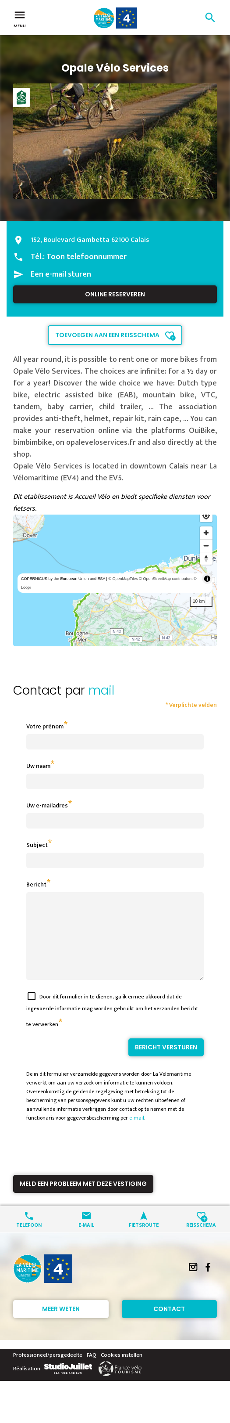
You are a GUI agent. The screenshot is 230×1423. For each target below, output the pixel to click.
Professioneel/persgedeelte (47, 1371)
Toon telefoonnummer (86, 256)
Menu (19, 18)
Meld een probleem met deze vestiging (83, 1199)
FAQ (91, 1371)
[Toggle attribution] (207, 578)
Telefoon (29, 1240)
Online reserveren (115, 294)
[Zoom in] (206, 532)
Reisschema (201, 1240)
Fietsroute (144, 1240)
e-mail (136, 1133)
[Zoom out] (206, 545)
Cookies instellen (121, 1371)
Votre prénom (45, 726)
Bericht (36, 884)
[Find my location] (206, 515)
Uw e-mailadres (47, 805)
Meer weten (61, 1324)
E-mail (86, 1240)
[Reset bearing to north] (206, 558)
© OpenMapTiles (123, 578)
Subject (37, 845)
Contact (169, 1324)
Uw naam (38, 766)
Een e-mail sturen (61, 274)
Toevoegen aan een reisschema (107, 335)
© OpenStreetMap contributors (165, 578)
